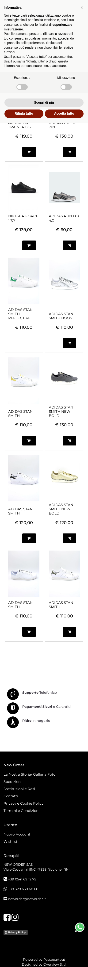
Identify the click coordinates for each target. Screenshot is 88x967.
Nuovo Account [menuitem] (17, 834)
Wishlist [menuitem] (10, 841)
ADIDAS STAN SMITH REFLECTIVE (20, 314)
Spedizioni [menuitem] (13, 781)
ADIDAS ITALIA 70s (62, 125)
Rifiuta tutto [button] (24, 957)
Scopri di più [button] (44, 946)
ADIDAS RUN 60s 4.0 (64, 218)
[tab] (13, 73)
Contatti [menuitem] (11, 796)
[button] (82, 851)
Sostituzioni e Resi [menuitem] (20, 789)
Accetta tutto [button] (64, 957)
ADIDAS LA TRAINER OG (19, 125)
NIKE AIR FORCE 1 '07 (23, 218)
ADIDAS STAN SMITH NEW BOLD (61, 411)
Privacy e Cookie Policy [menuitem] (23, 803)
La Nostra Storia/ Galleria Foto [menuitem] (29, 774)
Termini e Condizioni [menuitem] (21, 810)
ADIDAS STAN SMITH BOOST (61, 316)
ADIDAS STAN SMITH (20, 413)
